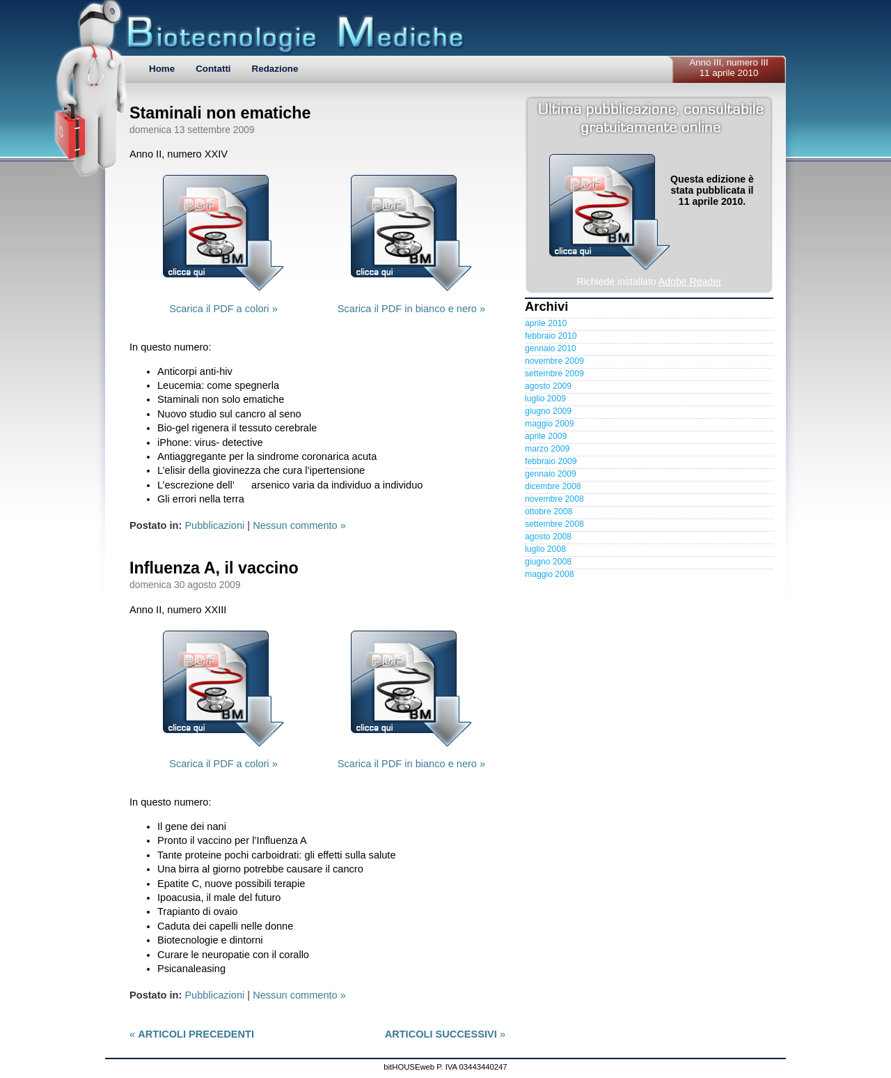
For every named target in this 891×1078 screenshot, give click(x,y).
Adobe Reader (690, 281)
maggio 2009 (549, 424)
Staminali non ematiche (220, 113)
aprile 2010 (546, 323)
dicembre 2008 (553, 486)
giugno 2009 (548, 411)
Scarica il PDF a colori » (223, 308)
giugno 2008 (548, 562)
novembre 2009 (554, 361)
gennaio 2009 (550, 474)
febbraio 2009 (551, 461)
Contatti (213, 68)
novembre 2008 (554, 499)
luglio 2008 (545, 549)
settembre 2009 (554, 373)
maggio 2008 (549, 574)
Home (162, 68)
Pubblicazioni (214, 525)
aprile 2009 (546, 436)
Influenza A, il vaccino (214, 568)
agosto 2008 (548, 536)
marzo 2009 (547, 449)
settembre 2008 (554, 524)
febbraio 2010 (551, 336)
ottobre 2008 (548, 511)
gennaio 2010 (550, 348)
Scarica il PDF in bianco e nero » (411, 308)
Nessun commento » (299, 525)
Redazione (275, 68)
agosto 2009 (548, 386)
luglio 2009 (545, 398)
